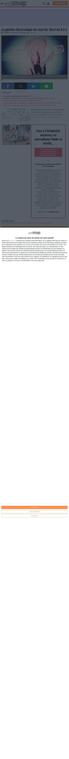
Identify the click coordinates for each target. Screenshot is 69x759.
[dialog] (34, 493)
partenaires (12, 240)
